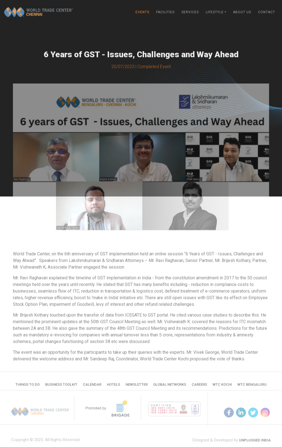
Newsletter (137, 386)
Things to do (27, 386)
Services (190, 12)
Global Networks (169, 386)
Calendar (92, 386)
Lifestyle (215, 12)
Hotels (113, 386)
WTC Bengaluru (252, 386)
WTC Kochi (222, 386)
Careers (199, 386)
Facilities (165, 12)
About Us (242, 12)
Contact (266, 12)
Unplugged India (255, 443)
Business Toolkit (61, 386)
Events (142, 12)
